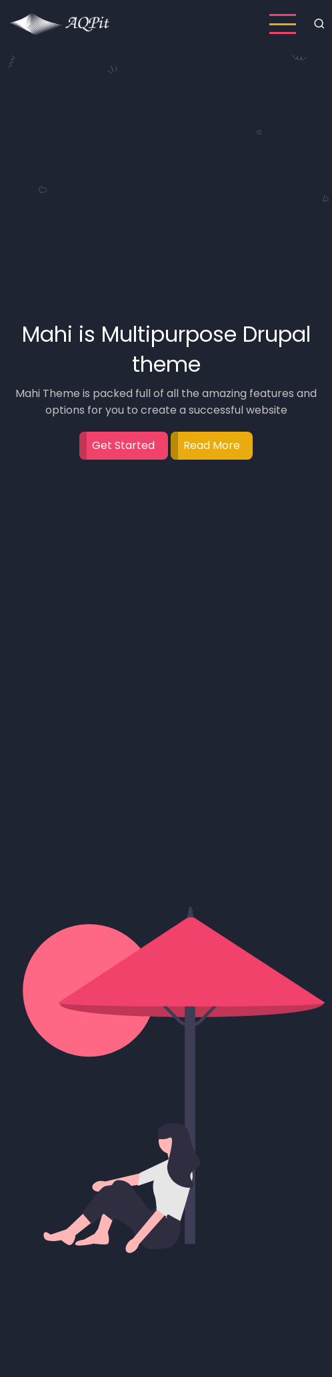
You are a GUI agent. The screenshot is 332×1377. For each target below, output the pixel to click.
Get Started (123, 445)
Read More (211, 445)
